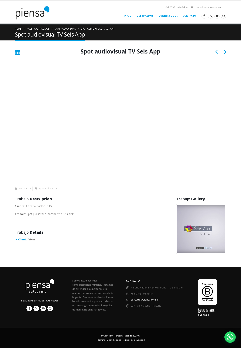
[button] (230, 337)
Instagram (50, 308)
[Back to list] (17, 52)
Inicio (127, 15)
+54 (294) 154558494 (176, 7)
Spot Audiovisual (48, 188)
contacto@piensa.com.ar (208, 7)
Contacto (189, 15)
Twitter (36, 308)
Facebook (29, 308)
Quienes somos (168, 15)
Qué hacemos (145, 15)
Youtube (43, 308)
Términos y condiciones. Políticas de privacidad (121, 339)
